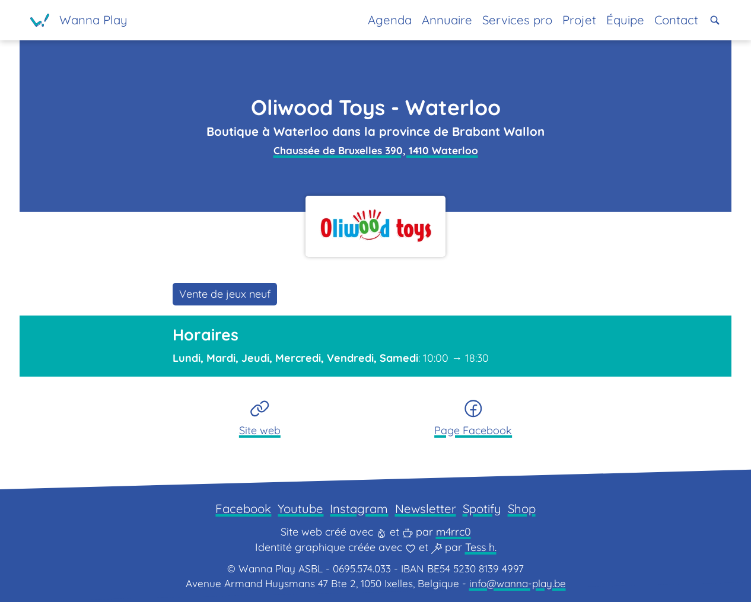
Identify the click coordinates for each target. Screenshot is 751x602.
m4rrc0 (453, 532)
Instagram (359, 508)
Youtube (300, 508)
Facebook (243, 508)
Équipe (625, 19)
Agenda (390, 19)
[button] (715, 20)
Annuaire (447, 19)
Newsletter (425, 508)
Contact (676, 19)
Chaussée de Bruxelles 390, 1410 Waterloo (375, 150)
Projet (579, 19)
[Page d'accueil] (79, 20)
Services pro (517, 19)
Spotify (482, 508)
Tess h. (481, 547)
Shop (522, 508)
